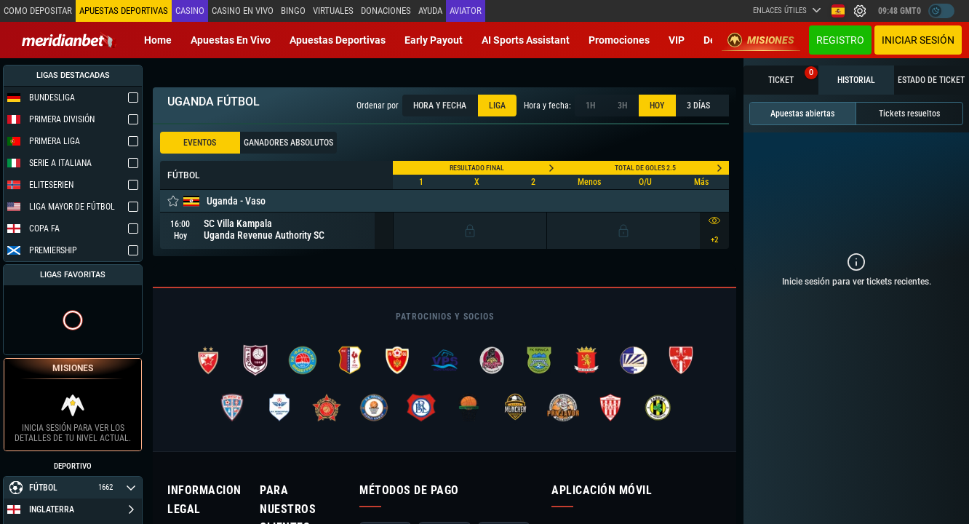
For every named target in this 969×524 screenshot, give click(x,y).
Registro (840, 40)
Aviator (466, 10)
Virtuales (333, 10)
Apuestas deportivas (338, 40)
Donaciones (386, 10)
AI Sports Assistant (526, 40)
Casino (189, 10)
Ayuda (430, 10)
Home (158, 40)
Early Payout (433, 40)
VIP (677, 40)
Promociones (619, 40)
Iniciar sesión (918, 40)
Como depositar (38, 10)
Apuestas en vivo (231, 40)
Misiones (760, 40)
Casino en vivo (243, 10)
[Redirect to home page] (69, 40)
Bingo (293, 10)
